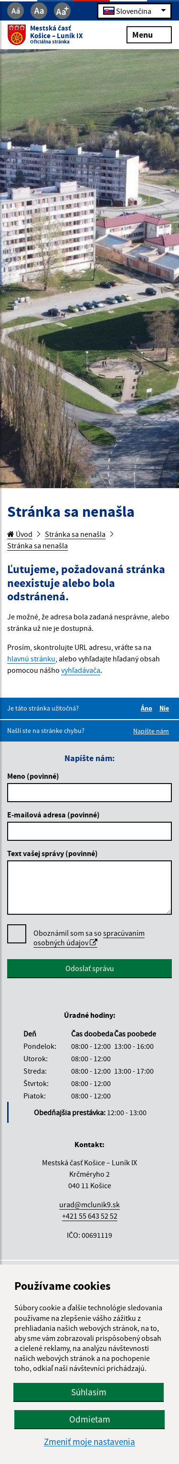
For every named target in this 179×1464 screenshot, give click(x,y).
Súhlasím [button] (88, 1392)
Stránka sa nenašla (75, 534)
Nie (165, 708)
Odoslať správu (89, 968)
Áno (148, 708)
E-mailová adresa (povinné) (53, 814)
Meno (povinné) (33, 776)
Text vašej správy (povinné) (52, 853)
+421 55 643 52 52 (89, 1216)
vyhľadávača (80, 670)
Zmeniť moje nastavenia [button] (89, 1441)
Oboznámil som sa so (89, 938)
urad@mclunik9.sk (89, 1204)
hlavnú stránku (31, 658)
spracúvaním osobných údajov (89, 937)
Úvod (19, 534)
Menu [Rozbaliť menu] (149, 34)
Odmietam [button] (89, 1419)
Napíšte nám (151, 731)
